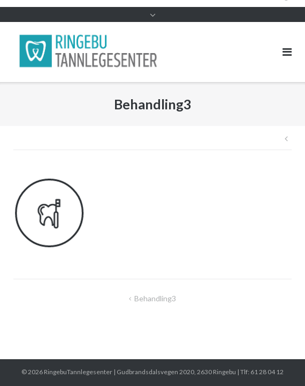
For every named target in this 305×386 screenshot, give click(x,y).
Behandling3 (155, 298)
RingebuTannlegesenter (78, 372)
